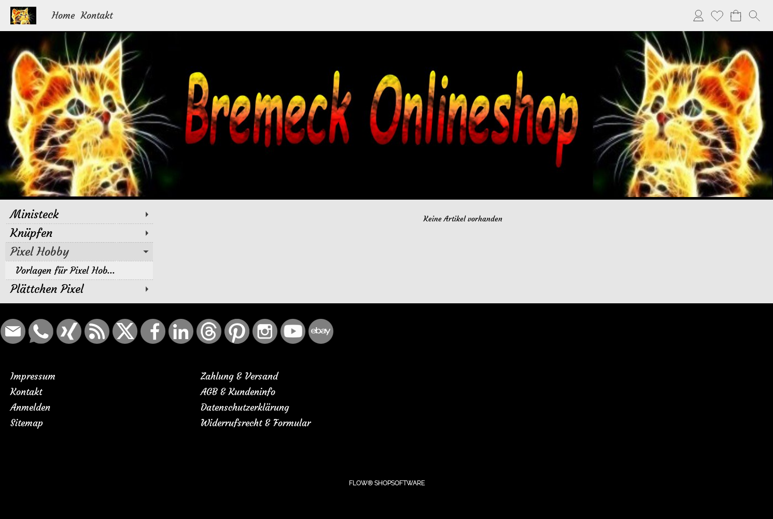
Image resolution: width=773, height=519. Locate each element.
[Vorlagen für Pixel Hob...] (79, 270)
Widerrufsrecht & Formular (256, 423)
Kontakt (97, 15)
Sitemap (26, 423)
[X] (125, 331)
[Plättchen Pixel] (79, 288)
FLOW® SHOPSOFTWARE (387, 483)
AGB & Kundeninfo (238, 392)
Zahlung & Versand (239, 376)
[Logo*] (23, 11)
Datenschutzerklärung (245, 407)
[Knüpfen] (79, 232)
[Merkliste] (717, 15)
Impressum (32, 376)
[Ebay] (321, 331)
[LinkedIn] (181, 331)
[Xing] (69, 331)
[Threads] (209, 331)
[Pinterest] (237, 331)
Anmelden (30, 407)
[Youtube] (293, 331)
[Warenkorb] (735, 15)
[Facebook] (153, 331)
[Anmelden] (698, 15)
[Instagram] (265, 331)
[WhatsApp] (41, 331)
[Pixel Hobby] (79, 251)
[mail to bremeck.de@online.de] (13, 331)
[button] (754, 15)
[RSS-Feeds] (97, 331)
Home (63, 15)
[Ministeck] (79, 214)
